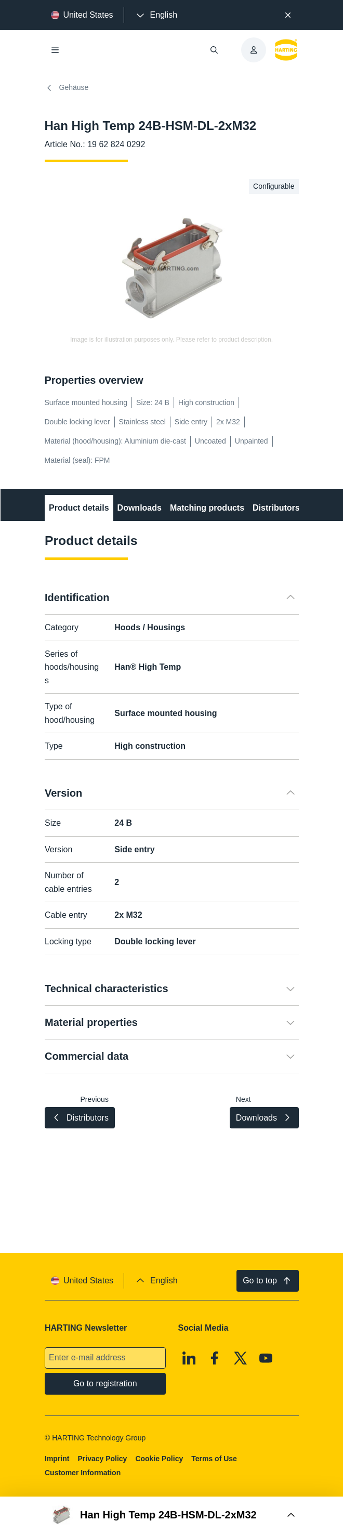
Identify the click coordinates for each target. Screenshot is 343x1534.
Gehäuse (67, 88)
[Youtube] (266, 1358)
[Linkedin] (189, 1358)
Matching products (206, 507)
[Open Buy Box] (171, 1515)
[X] (240, 1358)
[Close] (288, 15)
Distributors (276, 507)
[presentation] (155, 15)
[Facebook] (215, 1358)
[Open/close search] (214, 50)
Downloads (139, 507)
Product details (79, 507)
